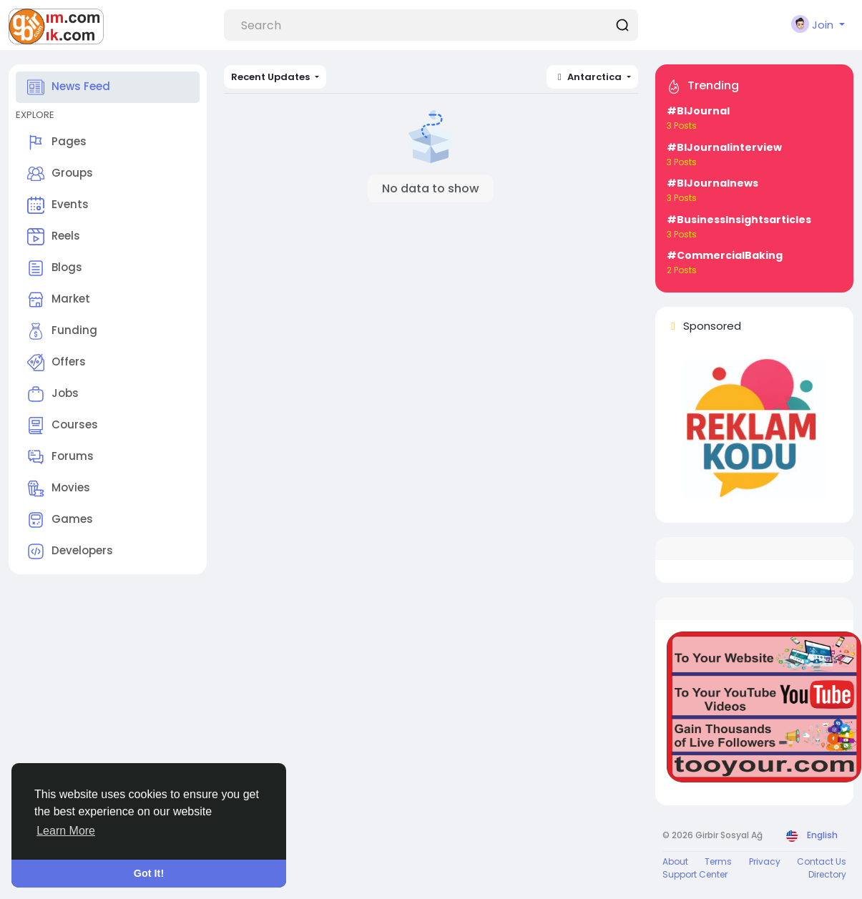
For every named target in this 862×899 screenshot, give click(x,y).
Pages (57, 142)
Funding (62, 331)
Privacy (764, 861)
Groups (60, 173)
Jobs (53, 394)
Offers (56, 362)
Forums (60, 457)
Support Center (695, 874)
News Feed (68, 87)
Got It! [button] (149, 873)
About (675, 861)
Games (60, 520)
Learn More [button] (65, 831)
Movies (58, 488)
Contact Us (821, 861)
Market (58, 299)
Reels (53, 236)
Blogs (54, 268)
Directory (827, 874)
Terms (718, 861)
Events (58, 205)
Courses (62, 425)
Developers (70, 551)
